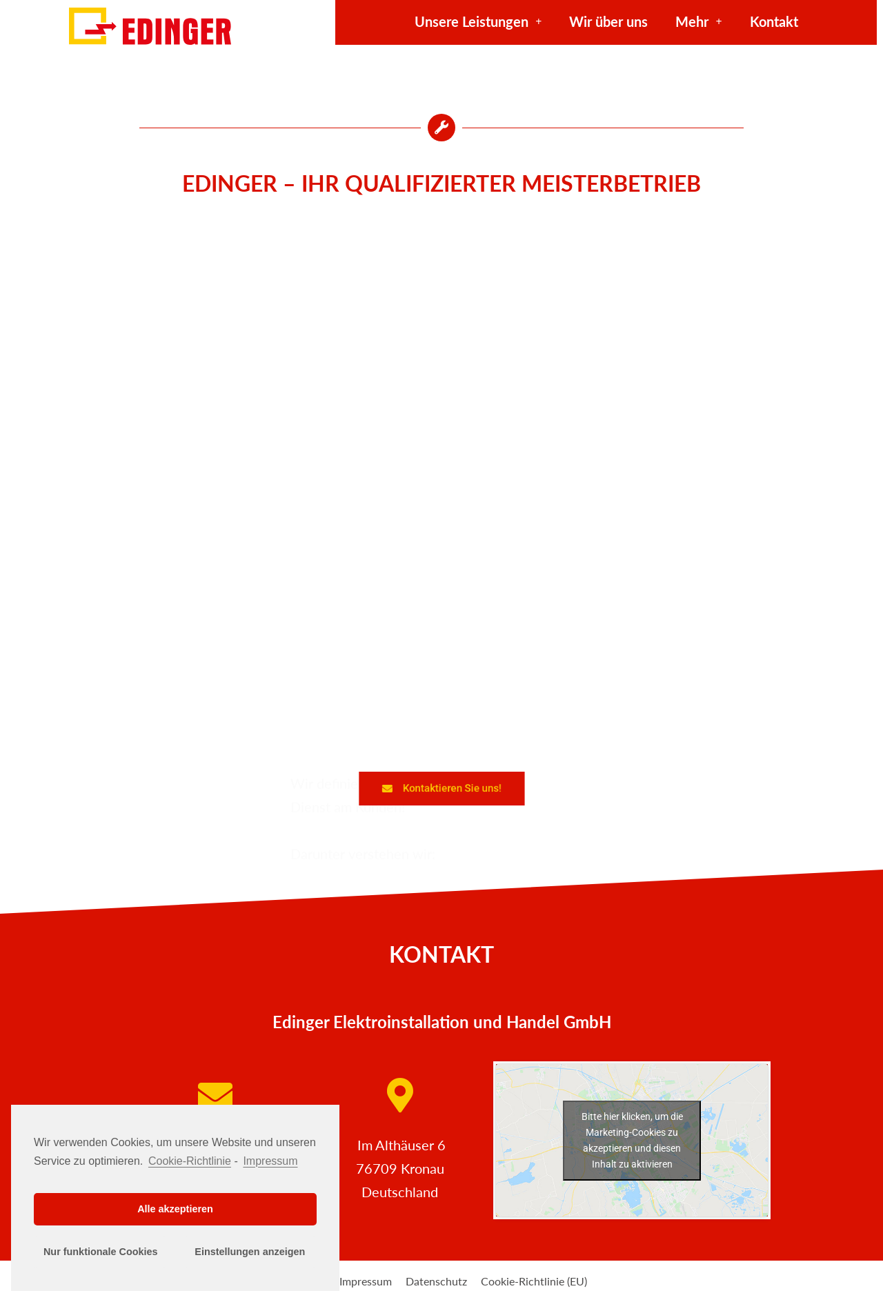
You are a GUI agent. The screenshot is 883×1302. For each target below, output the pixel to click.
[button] (441, 788)
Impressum (365, 1281)
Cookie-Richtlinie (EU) (534, 1281)
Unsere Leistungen (478, 21)
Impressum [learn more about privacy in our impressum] (270, 1161)
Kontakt (774, 21)
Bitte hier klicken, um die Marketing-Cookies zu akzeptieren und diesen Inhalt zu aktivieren (632, 1140)
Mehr (698, 21)
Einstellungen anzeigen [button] (250, 1251)
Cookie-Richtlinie (189, 1161)
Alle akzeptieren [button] (175, 1208)
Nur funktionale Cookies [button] (100, 1251)
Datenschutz (436, 1281)
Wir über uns (608, 21)
